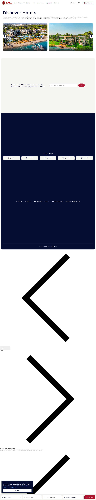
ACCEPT (17, 490)
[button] (4, 36)
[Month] (5, 348)
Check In (73, 2)
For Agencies (38, 201)
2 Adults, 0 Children (71, 497)
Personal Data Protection (73, 201)
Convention (28, 201)
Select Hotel (7, 497)
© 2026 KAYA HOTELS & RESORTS (48, 246)
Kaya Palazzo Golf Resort (25, 48)
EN (79, 2)
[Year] (7, 351)
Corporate (19, 201)
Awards (47, 201)
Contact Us (88, 3)
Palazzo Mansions (70, 48)
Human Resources (57, 201)
